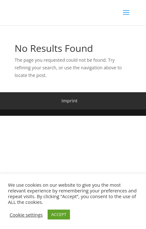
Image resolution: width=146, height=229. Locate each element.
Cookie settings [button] (26, 215)
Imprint (69, 101)
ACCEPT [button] (58, 214)
